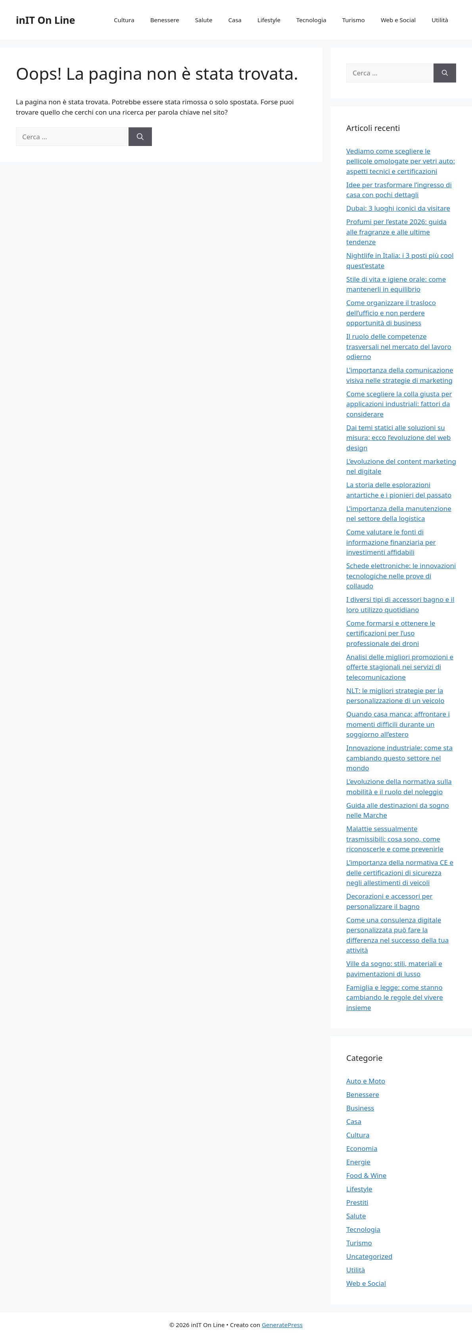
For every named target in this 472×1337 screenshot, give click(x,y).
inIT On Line (45, 20)
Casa (235, 20)
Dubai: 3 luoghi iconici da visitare (398, 208)
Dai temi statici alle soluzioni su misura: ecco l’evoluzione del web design (398, 437)
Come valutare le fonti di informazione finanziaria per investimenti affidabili (391, 542)
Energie (358, 1161)
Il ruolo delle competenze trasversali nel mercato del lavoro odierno (398, 346)
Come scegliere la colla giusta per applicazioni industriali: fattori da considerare (399, 404)
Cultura (124, 20)
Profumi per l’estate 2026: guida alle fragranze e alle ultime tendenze (396, 231)
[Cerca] (140, 136)
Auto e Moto (365, 1080)
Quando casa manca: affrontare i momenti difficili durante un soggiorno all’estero (398, 724)
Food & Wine (366, 1175)
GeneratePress (282, 1325)
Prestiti (357, 1202)
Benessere (164, 20)
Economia (362, 1148)
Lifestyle (268, 20)
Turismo (353, 20)
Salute (204, 20)
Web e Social (398, 20)
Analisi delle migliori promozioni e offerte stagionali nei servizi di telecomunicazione (399, 667)
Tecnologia (311, 20)
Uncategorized (369, 1256)
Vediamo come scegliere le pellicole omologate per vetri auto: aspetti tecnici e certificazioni (400, 161)
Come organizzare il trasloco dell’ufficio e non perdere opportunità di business (391, 312)
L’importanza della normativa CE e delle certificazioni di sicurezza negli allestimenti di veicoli (399, 872)
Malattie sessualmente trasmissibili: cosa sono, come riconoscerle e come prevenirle (394, 838)
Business (360, 1107)
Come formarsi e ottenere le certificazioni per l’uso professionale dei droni (390, 633)
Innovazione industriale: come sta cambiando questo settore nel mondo (399, 757)
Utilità (440, 20)
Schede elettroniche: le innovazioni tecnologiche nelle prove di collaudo (401, 575)
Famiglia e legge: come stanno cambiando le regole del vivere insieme (394, 997)
